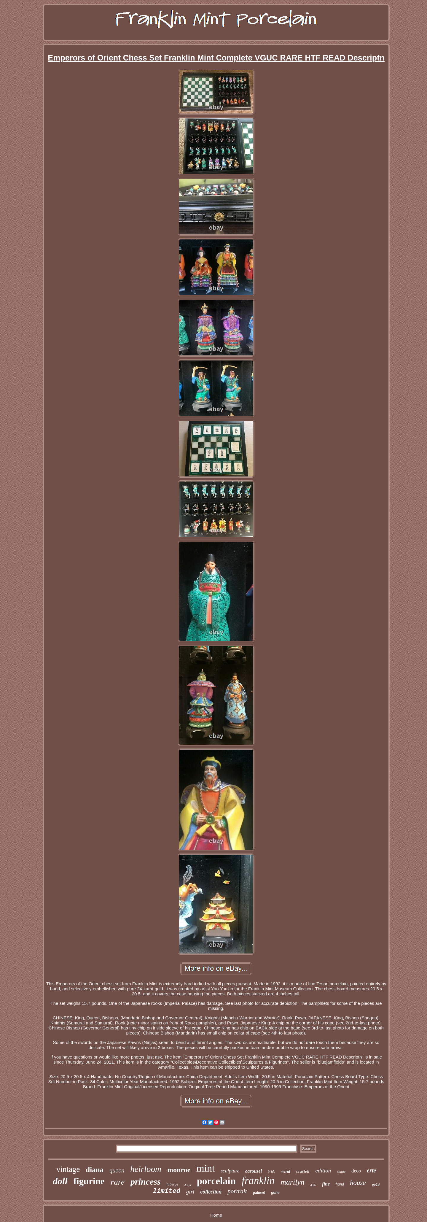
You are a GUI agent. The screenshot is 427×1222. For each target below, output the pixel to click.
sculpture (230, 1171)
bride (271, 1171)
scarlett (302, 1171)
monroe (178, 1170)
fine (326, 1183)
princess (145, 1181)
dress (187, 1185)
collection (211, 1192)
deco (356, 1171)
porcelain (216, 1181)
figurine (89, 1181)
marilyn (293, 1182)
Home (216, 1215)
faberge (172, 1184)
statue (341, 1171)
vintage (68, 1169)
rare (118, 1181)
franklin (258, 1180)
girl (190, 1191)
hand (340, 1184)
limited (166, 1191)
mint (205, 1168)
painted (259, 1192)
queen (116, 1171)
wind (285, 1171)
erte (371, 1170)
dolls (313, 1185)
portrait (237, 1191)
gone (275, 1192)
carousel (253, 1171)
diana (94, 1170)
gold (376, 1185)
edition (323, 1170)
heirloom (145, 1169)
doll (60, 1181)
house (358, 1182)
